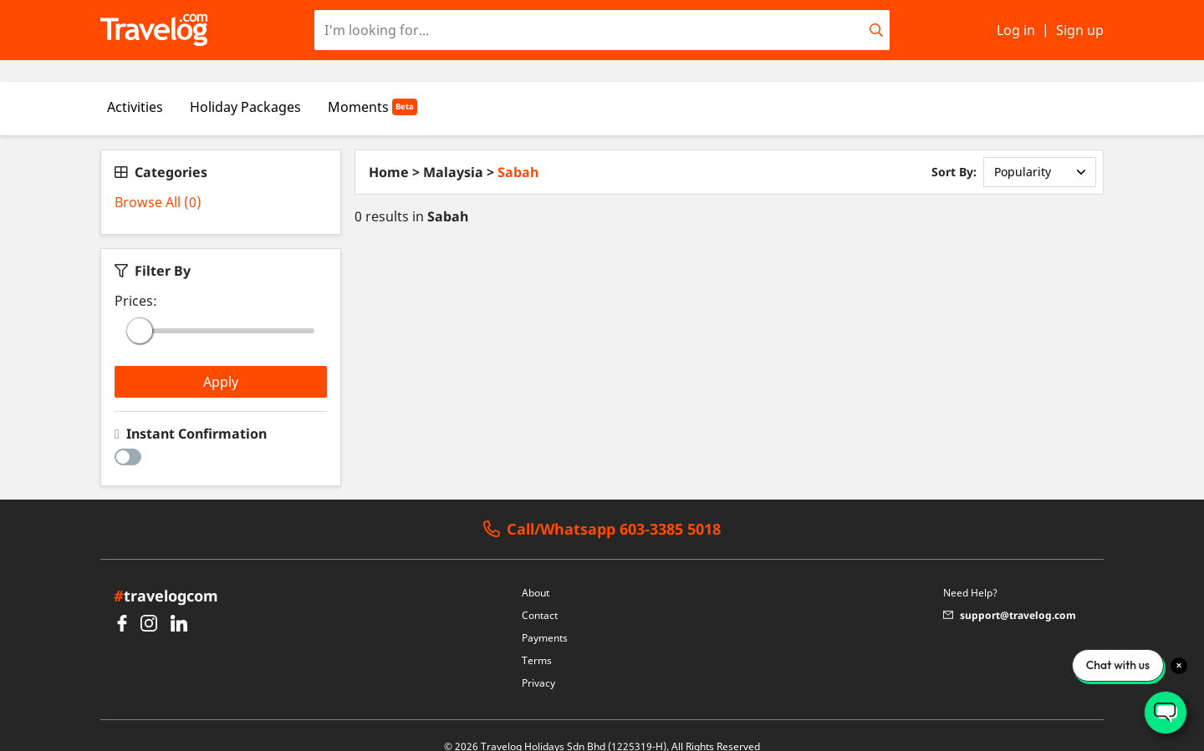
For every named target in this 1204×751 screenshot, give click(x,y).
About (535, 571)
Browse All (158, 180)
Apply (220, 360)
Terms (537, 639)
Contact (540, 593)
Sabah (517, 150)
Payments (545, 616)
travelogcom (166, 574)
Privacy (538, 661)
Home (389, 150)
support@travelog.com (1009, 593)
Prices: (136, 279)
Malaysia (453, 150)
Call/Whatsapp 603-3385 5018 (602, 508)
